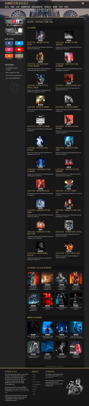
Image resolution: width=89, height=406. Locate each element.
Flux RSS (9, 56)
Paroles (47, 7)
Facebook (9, 44)
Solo (66, 7)
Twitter (19, 44)
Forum (19, 56)
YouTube (19, 50)
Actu (7, 7)
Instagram (9, 50)
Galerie (39, 19)
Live (17, 7)
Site (60, 7)
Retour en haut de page (54, 366)
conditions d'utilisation (20, 390)
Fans (12, 7)
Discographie (37, 7)
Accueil (29, 19)
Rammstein (25, 7)
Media (55, 7)
